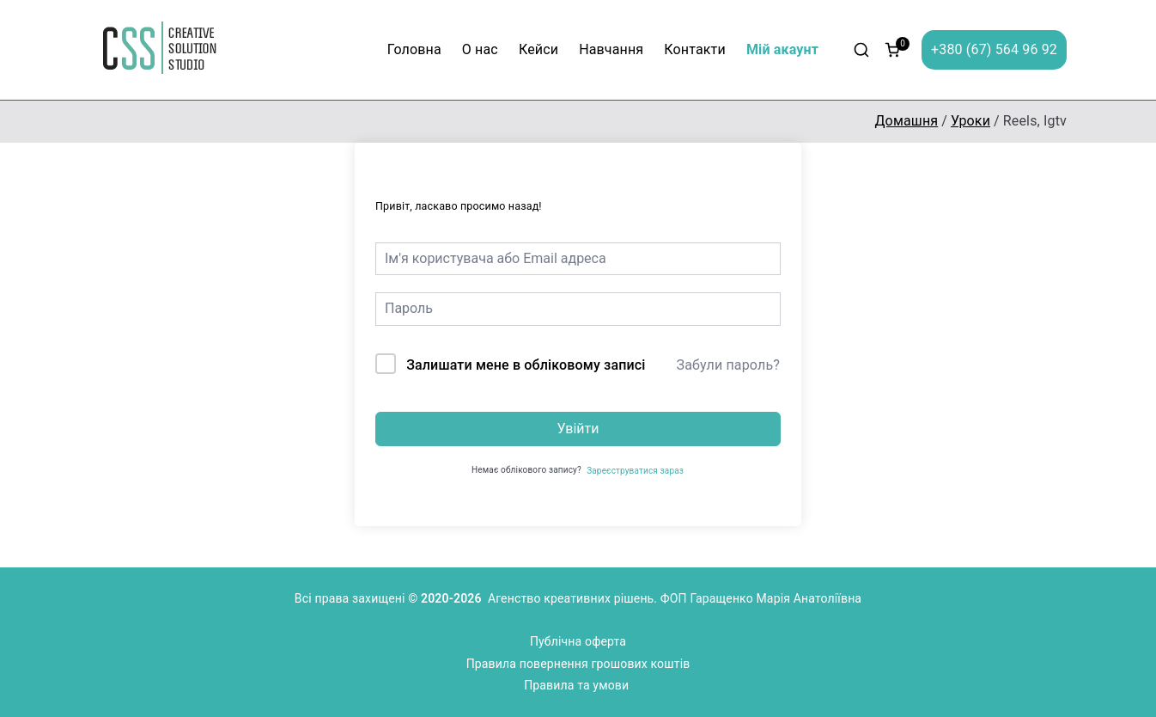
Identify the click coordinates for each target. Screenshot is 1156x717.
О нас (480, 49)
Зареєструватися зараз (635, 470)
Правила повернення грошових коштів (578, 664)
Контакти (695, 49)
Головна (414, 49)
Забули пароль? (728, 365)
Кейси (538, 49)
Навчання (611, 49)
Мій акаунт (782, 49)
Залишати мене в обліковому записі (525, 365)
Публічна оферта (578, 641)
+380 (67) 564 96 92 (994, 49)
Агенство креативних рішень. (574, 598)
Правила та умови (578, 685)
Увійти (578, 428)
